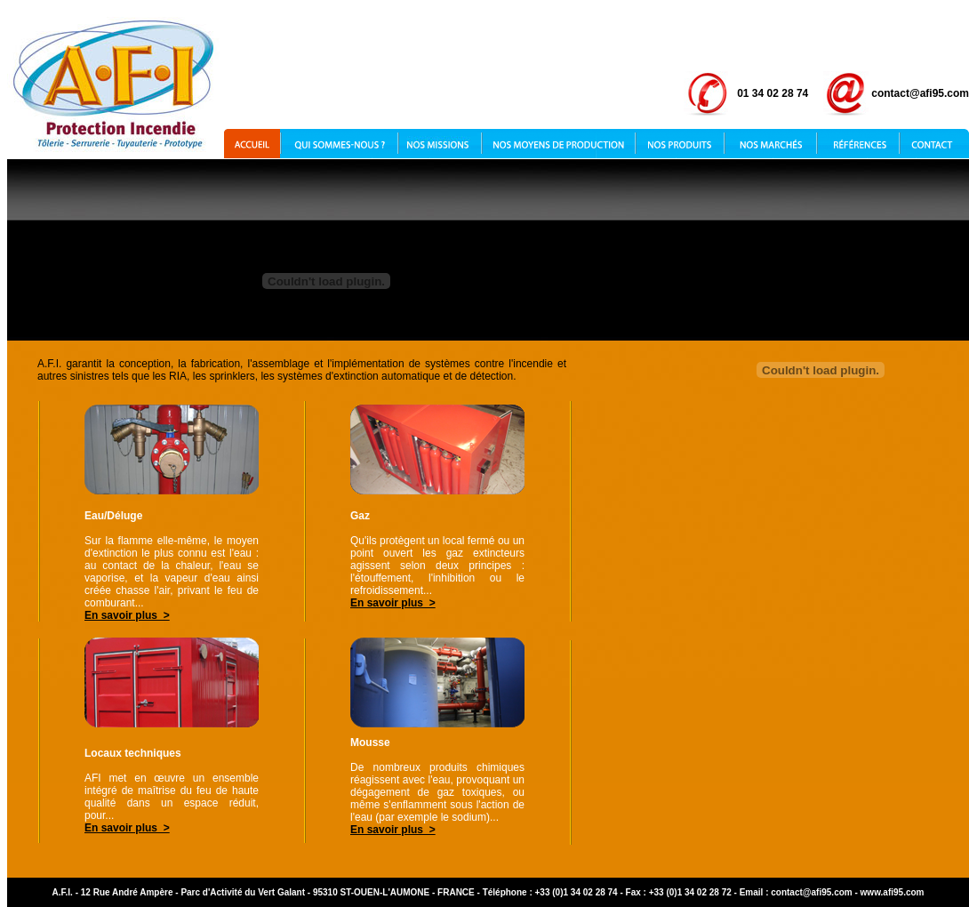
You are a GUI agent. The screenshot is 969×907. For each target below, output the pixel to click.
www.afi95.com (893, 892)
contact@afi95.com (811, 892)
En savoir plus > (127, 615)
